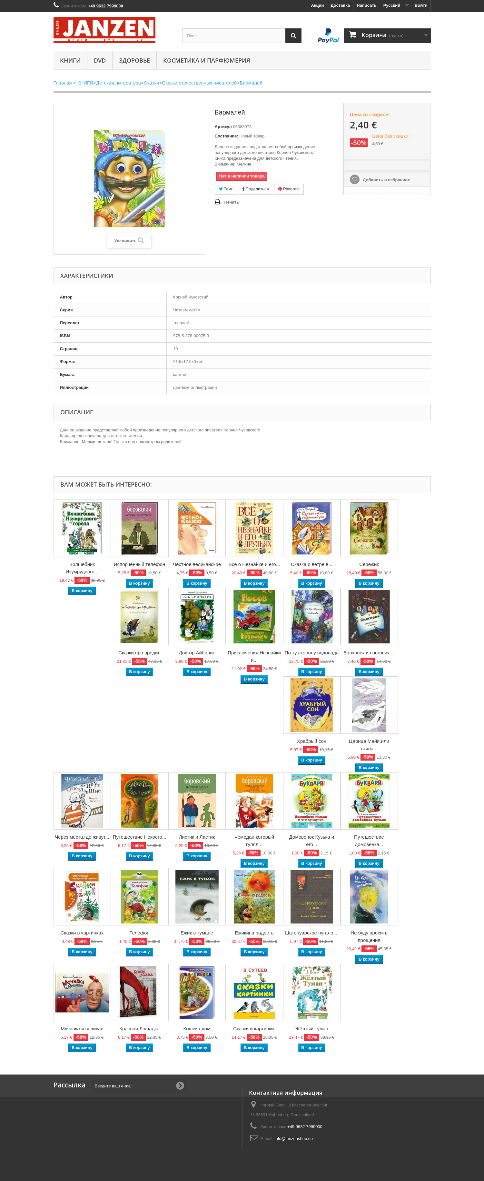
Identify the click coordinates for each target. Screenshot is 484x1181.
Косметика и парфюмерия (206, 60)
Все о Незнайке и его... (254, 564)
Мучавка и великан (82, 1028)
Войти (421, 5)
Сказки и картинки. (254, 1028)
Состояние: (226, 136)
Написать (366, 5)
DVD (100, 60)
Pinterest (289, 189)
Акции (317, 5)
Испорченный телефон (139, 564)
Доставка (340, 5)
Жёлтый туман (311, 1028)
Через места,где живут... (82, 837)
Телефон (139, 932)
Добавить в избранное (385, 179)
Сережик (369, 564)
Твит (226, 189)
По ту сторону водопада (312, 652)
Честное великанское (197, 564)
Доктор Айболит (197, 652)
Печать (231, 202)
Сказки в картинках (82, 932)
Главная (63, 83)
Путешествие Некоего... (139, 837)
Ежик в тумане (197, 932)
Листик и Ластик (197, 837)
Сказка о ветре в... (311, 564)
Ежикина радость (254, 932)
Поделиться (255, 189)
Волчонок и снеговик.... (369, 652)
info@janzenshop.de (294, 1138)
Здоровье (134, 60)
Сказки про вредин (139, 652)
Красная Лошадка (139, 1028)
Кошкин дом (197, 1028)
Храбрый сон (311, 741)
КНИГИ (70, 60)
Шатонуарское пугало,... (312, 932)
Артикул (223, 126)
